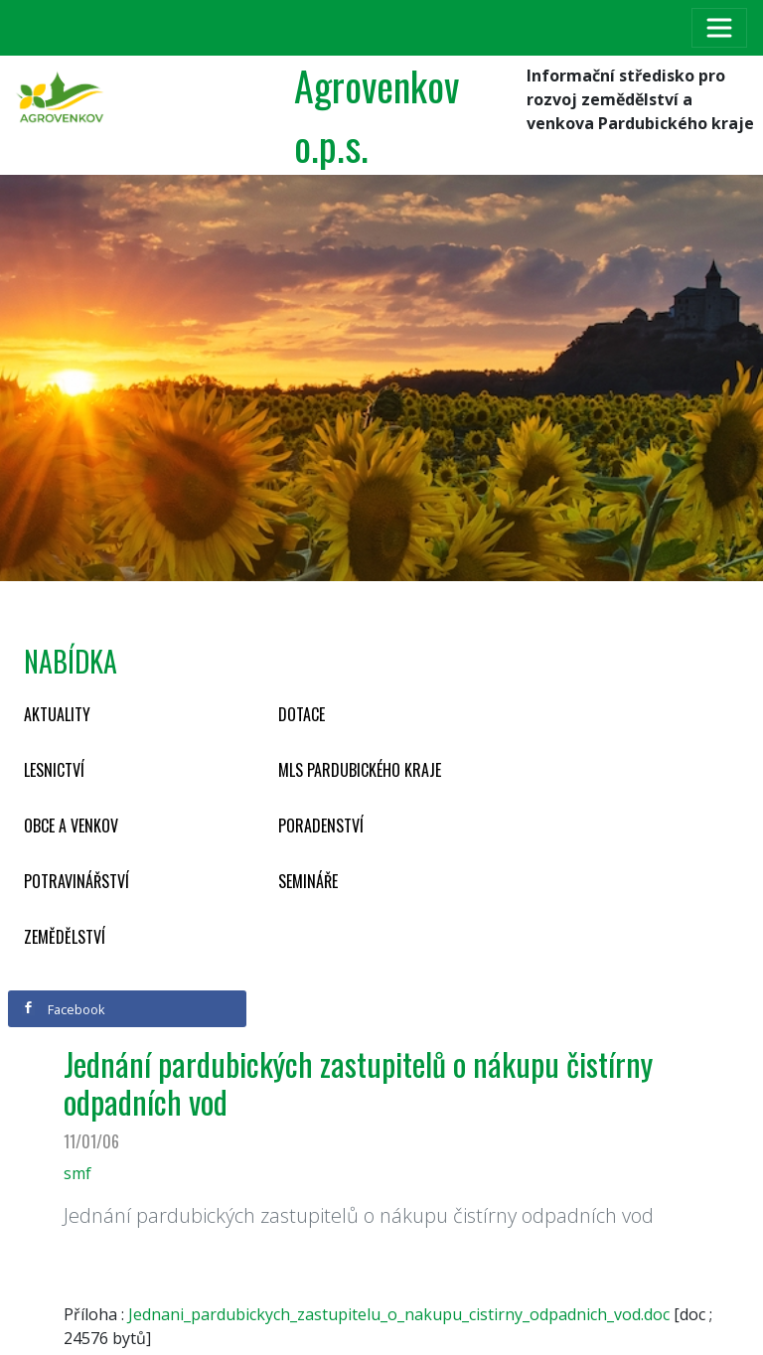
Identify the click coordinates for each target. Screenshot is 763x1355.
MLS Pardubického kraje (359, 770)
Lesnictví (54, 770)
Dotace (301, 714)
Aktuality (57, 714)
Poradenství (321, 825)
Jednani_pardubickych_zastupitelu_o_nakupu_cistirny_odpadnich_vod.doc (399, 1314)
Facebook (63, 1009)
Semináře (308, 881)
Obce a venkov (71, 825)
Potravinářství (76, 881)
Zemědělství (64, 937)
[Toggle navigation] (719, 28)
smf (77, 1173)
